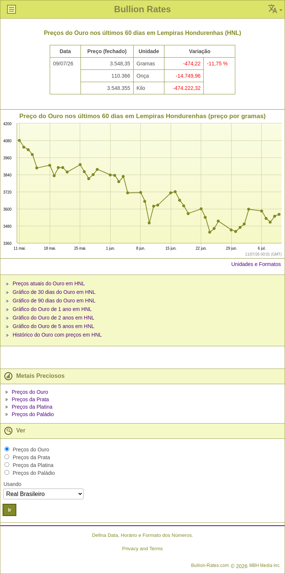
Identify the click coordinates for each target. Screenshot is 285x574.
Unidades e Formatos (256, 264)
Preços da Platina (32, 407)
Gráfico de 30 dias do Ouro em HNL (54, 292)
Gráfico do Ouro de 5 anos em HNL (53, 326)
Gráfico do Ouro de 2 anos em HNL (53, 318)
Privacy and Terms (142, 548)
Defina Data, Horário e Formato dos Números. (142, 535)
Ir (9, 510)
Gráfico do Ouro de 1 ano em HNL (52, 309)
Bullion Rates (142, 9)
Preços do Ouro (30, 392)
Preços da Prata (30, 399)
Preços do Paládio (33, 414)
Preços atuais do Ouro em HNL (49, 283)
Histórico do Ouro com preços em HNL (57, 335)
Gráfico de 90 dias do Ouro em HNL (54, 301)
